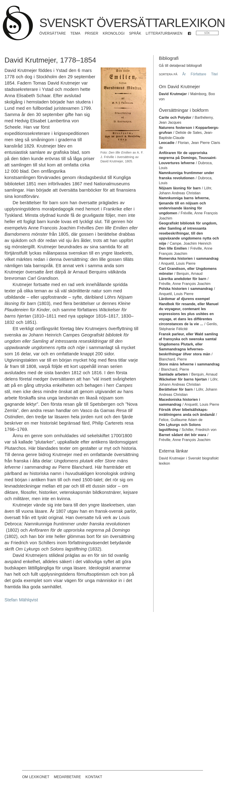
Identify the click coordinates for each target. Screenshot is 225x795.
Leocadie (166, 143)
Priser (91, 33)
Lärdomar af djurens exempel (184, 299)
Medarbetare (67, 777)
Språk (135, 33)
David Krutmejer (173, 94)
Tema (75, 33)
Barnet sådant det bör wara (182, 435)
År (184, 74)
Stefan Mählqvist (21, 599)
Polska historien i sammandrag (186, 289)
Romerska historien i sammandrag (188, 258)
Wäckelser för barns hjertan (183, 379)
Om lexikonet (35, 777)
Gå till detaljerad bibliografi (180, 65)
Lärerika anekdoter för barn (182, 279)
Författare (198, 74)
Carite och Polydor (175, 117)
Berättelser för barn (176, 389)
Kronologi (114, 33)
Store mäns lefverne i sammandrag (189, 364)
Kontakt (93, 777)
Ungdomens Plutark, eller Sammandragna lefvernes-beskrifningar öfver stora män (184, 349)
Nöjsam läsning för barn (180, 188)
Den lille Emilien (173, 248)
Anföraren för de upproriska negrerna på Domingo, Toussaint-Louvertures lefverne (188, 158)
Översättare (52, 33)
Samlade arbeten (173, 374)
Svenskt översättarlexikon (132, 22)
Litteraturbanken (164, 33)
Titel (214, 74)
